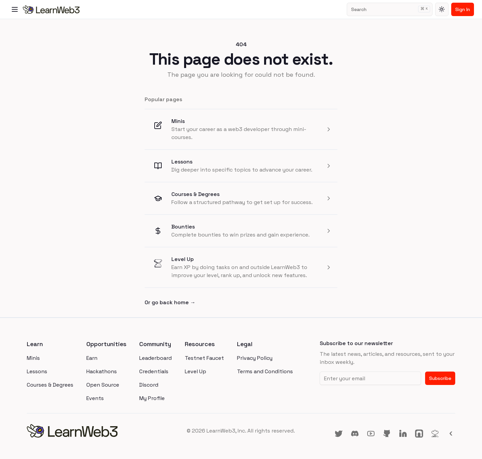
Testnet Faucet (204, 358)
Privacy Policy (254, 358)
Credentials (153, 371)
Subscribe (440, 378)
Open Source (102, 384)
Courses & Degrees (195, 194)
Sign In (462, 9)
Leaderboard (155, 358)
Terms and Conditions (265, 371)
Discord (148, 384)
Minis (178, 121)
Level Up (182, 259)
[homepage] (98, 431)
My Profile (152, 398)
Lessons (181, 161)
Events (95, 398)
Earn (91, 358)
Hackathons (101, 371)
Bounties (183, 226)
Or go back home (170, 302)
